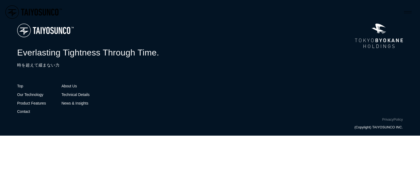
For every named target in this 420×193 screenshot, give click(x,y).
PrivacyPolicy (392, 119)
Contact (23, 111)
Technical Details (75, 94)
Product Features (31, 103)
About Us (69, 86)
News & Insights (74, 103)
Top (20, 86)
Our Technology (30, 94)
